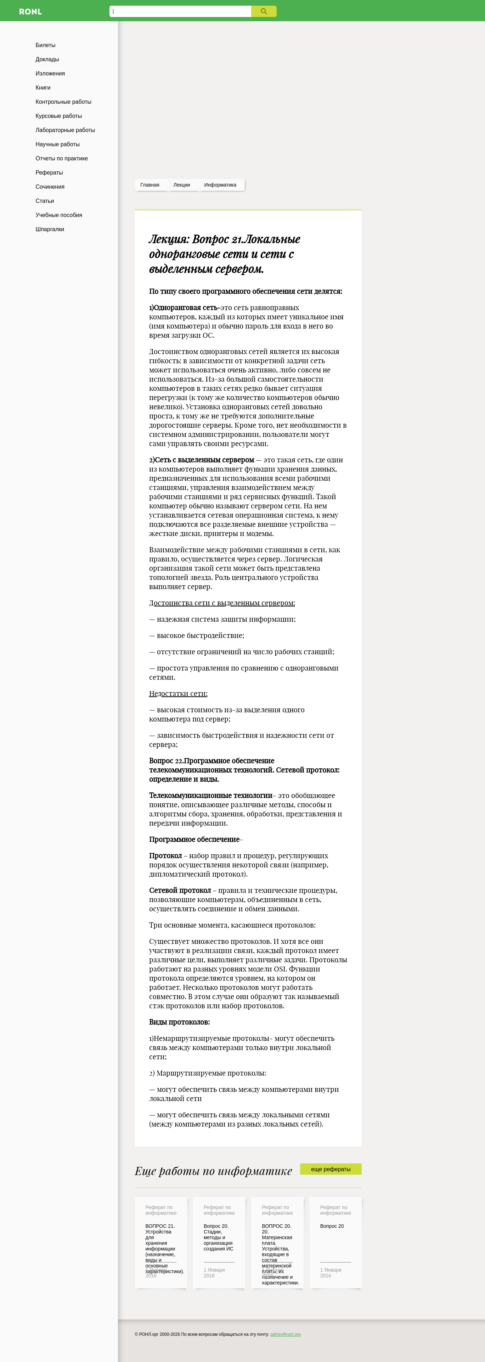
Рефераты (49, 173)
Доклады (47, 59)
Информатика (220, 185)
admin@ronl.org (285, 1334)
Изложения (50, 73)
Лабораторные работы (65, 130)
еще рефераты (330, 1169)
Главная (150, 185)
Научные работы (58, 144)
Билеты (46, 45)
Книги (43, 88)
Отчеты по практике (62, 158)
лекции (182, 185)
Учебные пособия (59, 215)
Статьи (45, 201)
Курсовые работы (59, 116)
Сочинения (50, 187)
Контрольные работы (64, 102)
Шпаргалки (50, 229)
